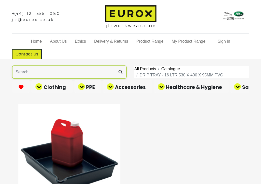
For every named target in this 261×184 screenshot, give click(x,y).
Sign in (224, 41)
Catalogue (170, 69)
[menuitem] (36, 41)
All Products (145, 69)
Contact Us (27, 54)
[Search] (120, 72)
